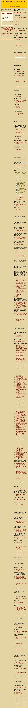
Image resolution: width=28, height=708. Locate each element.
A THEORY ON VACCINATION (19, 549)
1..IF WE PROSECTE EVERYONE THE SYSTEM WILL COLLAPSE (21, 130)
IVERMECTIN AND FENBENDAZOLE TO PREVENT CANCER (20, 402)
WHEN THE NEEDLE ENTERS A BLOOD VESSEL (21, 578)
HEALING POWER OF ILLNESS (20, 392)
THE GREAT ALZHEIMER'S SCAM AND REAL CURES (21, 442)
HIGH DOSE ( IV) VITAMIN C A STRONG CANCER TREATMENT (21, 396)
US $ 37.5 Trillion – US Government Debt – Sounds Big (21, 466)
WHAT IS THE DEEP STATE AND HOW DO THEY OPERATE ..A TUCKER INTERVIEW (21, 523)
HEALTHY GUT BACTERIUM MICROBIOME (21, 394)
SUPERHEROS (19, 588)
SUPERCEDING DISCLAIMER (19, 45)
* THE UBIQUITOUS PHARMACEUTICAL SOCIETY (21, 348)
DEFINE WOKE (19, 542)
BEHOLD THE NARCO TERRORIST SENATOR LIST (21, 281)
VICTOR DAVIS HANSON (20, 269)
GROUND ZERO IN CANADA (21, 697)
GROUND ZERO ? (19, 594)
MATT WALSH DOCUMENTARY (19, 620)
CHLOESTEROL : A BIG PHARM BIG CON (20, 373)
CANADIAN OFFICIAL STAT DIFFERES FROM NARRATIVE (21, 649)
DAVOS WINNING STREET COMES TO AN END (21, 608)
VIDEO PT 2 (18, 295)
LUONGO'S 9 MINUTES (20, 123)
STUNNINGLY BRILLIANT (21, 225)
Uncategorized (6, 22)
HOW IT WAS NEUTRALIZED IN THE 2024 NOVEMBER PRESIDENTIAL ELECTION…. (21, 303)
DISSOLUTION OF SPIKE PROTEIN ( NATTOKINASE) (21, 378)
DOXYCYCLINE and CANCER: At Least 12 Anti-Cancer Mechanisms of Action (21, 383)
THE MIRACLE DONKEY (20, 71)
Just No (18, 193)
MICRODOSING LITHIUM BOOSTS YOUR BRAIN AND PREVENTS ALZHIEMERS (21, 414)
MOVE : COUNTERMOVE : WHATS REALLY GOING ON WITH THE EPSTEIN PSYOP (21, 472)
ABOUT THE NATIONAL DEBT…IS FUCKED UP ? (20, 464)
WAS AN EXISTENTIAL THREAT (20, 114)
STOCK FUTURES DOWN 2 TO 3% (7, 14)
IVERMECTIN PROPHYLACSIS (19, 406)
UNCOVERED (18, 118)
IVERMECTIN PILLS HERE (21, 404)
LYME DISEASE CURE (20, 411)
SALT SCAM (18, 435)
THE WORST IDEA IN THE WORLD (21, 13)
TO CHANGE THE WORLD (21, 17)
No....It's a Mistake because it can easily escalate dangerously (21, 189)
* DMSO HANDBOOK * (20, 345)
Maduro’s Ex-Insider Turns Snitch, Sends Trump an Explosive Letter (21, 283)
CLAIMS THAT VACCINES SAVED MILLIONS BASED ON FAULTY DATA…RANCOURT (21, 553)
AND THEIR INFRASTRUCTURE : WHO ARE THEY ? (21, 336)
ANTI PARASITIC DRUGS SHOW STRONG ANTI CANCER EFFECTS (21, 354)
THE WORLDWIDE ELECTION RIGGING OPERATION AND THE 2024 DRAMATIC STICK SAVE (21, 292)
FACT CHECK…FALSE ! (20, 250)
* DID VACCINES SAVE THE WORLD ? (21, 547)
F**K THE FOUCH (19, 643)
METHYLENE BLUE (19, 412)
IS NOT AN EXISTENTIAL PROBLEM (21, 478)
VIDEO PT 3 (18, 296)
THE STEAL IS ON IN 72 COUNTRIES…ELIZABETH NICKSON (21, 306)
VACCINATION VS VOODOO (21, 683)
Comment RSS (4, 24)
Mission (17, 21)
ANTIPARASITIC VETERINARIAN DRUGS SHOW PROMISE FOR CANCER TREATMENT (20, 358)
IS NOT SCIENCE (19, 213)
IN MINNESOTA (19, 149)
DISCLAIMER (18, 39)
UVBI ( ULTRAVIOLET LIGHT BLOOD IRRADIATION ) (21, 453)
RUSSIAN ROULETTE (20, 576)
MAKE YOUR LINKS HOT (21, 705)
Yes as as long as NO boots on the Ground (20, 178)
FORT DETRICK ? (19, 626)
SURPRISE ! (18, 692)
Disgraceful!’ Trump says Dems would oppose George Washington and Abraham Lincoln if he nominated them (6, 36)
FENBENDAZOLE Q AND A (21, 386)
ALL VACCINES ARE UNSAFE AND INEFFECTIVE (21, 551)
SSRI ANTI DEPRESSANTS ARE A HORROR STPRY (21, 439)
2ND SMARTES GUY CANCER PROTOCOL (20, 352)
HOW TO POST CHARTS (20, 704)
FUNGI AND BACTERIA (20, 615)
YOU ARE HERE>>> (20, 663)
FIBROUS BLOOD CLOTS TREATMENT (21, 388)
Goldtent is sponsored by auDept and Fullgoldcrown (7, 39)
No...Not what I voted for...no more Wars (20, 192)
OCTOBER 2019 (19, 627)
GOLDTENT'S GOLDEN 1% (21, 81)
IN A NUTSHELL (19, 138)
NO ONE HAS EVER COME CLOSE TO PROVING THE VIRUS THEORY (21, 530)
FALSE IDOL (18, 509)
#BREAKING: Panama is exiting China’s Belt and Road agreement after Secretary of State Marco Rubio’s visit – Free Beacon (7, 29)
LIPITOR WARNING (19, 410)
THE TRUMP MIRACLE (20, 499)
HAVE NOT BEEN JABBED (21, 668)
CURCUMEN (18, 375)
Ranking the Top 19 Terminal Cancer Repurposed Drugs (21, 434)
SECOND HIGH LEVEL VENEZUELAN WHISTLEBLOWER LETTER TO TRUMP (21, 288)
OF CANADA (18, 209)
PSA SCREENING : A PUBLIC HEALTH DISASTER (21, 432)
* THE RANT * (18, 346)
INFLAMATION (19, 398)
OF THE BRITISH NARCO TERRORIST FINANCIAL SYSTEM (21, 238)
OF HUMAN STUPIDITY (20, 602)
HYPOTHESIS (18, 96)
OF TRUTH (18, 662)
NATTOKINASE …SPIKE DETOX (20, 418)
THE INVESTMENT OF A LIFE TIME (21, 154)
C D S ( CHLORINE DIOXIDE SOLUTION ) (21, 366)
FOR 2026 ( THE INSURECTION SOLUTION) (21, 255)
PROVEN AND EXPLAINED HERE (21, 560)
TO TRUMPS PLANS (20, 75)
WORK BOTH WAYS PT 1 (21, 598)
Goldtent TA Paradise (14, 2)
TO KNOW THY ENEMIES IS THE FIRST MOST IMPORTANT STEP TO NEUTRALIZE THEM (21, 167)
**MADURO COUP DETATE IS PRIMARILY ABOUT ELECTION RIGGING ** (21, 278)
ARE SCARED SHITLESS (21, 687)
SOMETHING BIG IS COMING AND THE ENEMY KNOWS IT (21, 257)
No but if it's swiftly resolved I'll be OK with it (20, 185)
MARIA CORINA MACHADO (21, 285)
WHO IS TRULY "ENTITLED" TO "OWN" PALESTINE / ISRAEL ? (21, 101)
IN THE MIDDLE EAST (20, 341)
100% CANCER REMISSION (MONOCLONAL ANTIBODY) (21, 350)
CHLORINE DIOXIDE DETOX (21, 374)
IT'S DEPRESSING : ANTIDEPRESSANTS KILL (21, 400)
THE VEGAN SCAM (19, 446)
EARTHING (18, 385)
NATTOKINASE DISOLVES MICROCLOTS (21, 422)
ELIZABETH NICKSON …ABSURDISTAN (21, 159)
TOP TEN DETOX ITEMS (20, 447)
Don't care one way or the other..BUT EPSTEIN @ (21, 183)
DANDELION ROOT (19, 376)
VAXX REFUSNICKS (20, 693)
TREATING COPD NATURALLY (19, 449)
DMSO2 (17, 381)
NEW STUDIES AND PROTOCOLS (20, 428)
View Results (20, 197)
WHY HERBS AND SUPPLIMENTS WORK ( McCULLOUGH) (20, 455)
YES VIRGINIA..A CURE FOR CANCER (21, 458)
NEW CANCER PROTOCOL (21, 426)
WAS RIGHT (18, 330)
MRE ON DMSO (19, 416)
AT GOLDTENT (19, 35)
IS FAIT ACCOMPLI (19, 244)
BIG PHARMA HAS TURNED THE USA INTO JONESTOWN (21, 314)
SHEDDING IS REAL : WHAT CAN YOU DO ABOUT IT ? (21, 437)
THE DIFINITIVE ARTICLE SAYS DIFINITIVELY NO (21, 263)
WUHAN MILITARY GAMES (21, 672)
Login (11, 6)
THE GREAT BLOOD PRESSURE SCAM (20, 444)
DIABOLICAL (18, 67)
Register (18, 6)
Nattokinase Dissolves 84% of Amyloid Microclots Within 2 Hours (21, 424)
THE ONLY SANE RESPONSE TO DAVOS (21, 632)
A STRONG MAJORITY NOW (21, 565)
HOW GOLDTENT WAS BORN (20, 31)
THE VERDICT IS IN (20, 658)
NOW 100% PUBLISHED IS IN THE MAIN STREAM (21, 219)
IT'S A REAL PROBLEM (20, 504)
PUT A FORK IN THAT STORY (21, 62)
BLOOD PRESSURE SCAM (21, 360)
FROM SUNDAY (19, 488)
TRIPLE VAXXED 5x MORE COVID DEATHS (21, 652)
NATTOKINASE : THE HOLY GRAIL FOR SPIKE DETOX (21, 420)
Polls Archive (18, 199)
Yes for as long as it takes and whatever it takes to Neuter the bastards (21, 176)
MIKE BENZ (18, 520)
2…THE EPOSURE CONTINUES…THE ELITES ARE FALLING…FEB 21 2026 (21, 133)
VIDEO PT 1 (18, 294)
